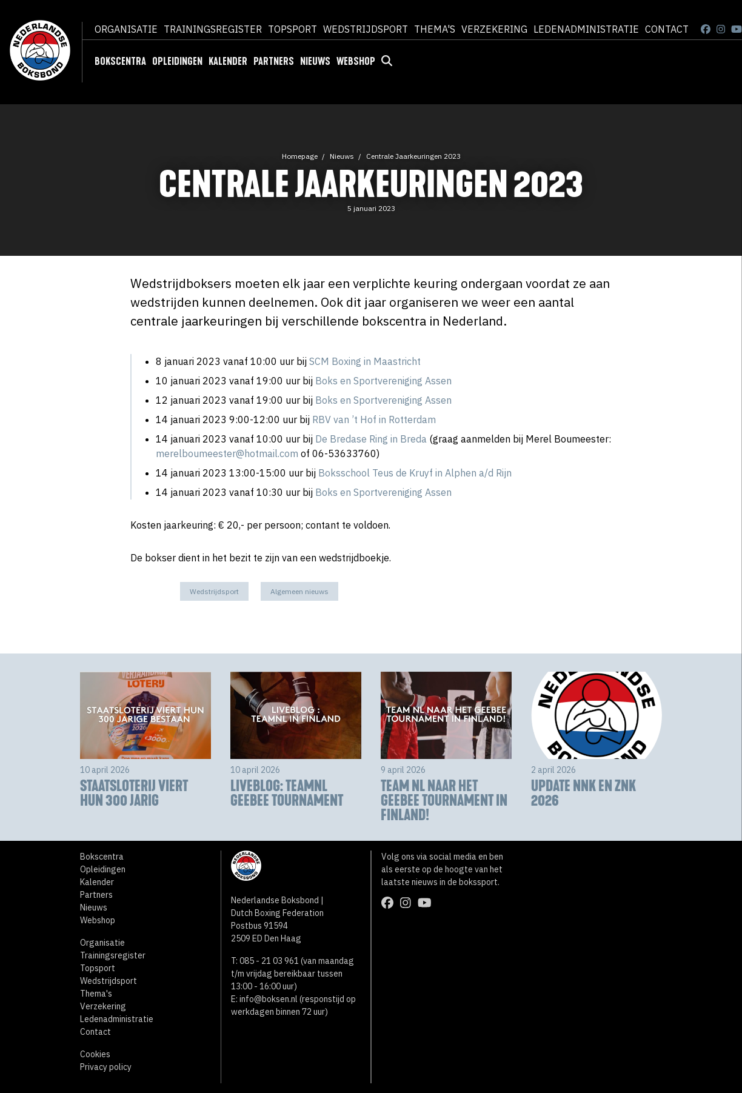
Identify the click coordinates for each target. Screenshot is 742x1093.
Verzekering (494, 29)
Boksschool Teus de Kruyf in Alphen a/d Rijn (415, 473)
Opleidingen (177, 61)
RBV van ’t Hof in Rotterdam (374, 419)
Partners (273, 61)
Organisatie (126, 29)
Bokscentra (120, 61)
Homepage (300, 156)
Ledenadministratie (586, 29)
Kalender (228, 61)
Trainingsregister (213, 29)
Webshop (355, 61)
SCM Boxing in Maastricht (365, 361)
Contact (667, 29)
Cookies (95, 1054)
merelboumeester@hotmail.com (227, 453)
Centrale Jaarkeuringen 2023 (413, 156)
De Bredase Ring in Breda (371, 439)
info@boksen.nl (268, 999)
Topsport (292, 29)
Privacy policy (106, 1066)
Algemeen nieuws (299, 591)
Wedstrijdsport (365, 29)
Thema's (434, 29)
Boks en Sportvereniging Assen (382, 381)
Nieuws (315, 61)
